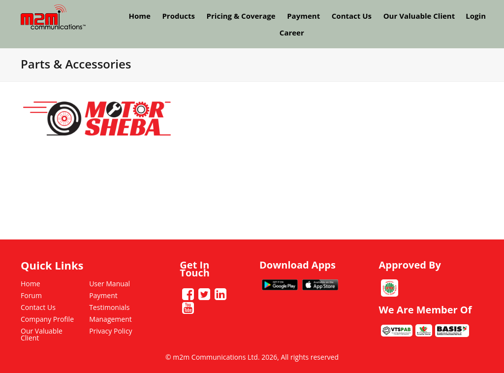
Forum (31, 295)
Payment (303, 16)
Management (110, 319)
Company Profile (47, 319)
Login (476, 16)
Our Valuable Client (419, 16)
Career (292, 32)
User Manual (109, 283)
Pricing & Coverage (241, 16)
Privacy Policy (110, 331)
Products (178, 16)
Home (139, 16)
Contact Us (352, 16)
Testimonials (109, 307)
